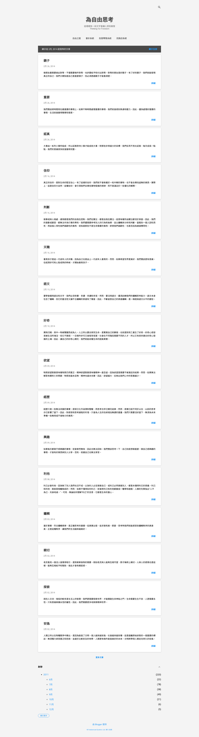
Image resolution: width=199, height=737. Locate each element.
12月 (51, 709)
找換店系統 (121, 38)
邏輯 (47, 513)
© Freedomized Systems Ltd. (96, 730)
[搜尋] (159, 7)
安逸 (47, 623)
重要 (47, 97)
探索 (47, 587)
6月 (51, 679)
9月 (51, 694)
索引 (107, 730)
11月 (51, 704)
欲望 (47, 360)
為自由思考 (99, 20)
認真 (47, 134)
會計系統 (90, 38)
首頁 (110, 730)
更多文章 (99, 657)
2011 (46, 674)
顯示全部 (153, 49)
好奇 (47, 320)
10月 (51, 699)
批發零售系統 (105, 38)
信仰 (47, 170)
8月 (51, 689)
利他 (47, 473)
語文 (47, 284)
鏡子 (47, 60)
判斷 (47, 207)
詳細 (153, 83)
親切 (47, 550)
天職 (47, 247)
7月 (51, 684)
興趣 (47, 437)
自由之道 (76, 38)
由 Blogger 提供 (99, 724)
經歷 (47, 397)
